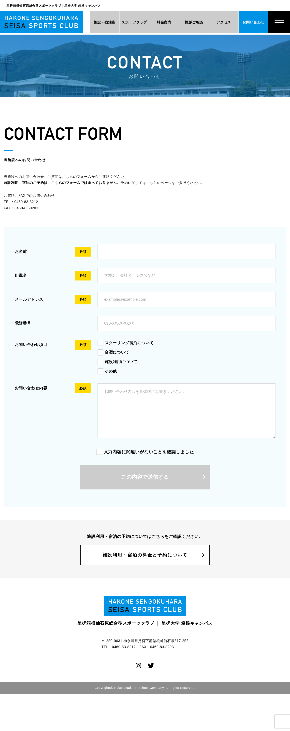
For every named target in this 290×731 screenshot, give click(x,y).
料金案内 (160, 22)
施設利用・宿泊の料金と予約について (145, 563)
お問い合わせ (253, 22)
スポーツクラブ (129, 22)
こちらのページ (159, 183)
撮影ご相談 (191, 22)
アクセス (222, 22)
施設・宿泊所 (98, 22)
